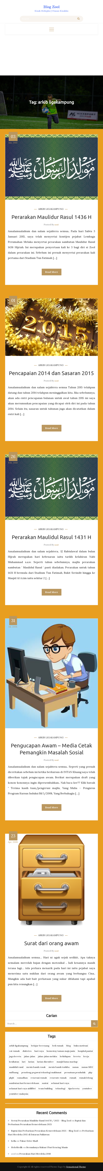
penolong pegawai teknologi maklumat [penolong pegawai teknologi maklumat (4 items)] (41, 1072)
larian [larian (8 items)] (31, 1061)
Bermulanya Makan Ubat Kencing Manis (47, 1147)
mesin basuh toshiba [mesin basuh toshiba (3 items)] (59, 1067)
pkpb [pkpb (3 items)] (11, 1077)
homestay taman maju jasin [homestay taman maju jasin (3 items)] (61, 1051)
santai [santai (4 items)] (45, 1083)
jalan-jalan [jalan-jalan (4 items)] (29, 1056)
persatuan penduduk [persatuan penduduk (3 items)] (75, 1072)
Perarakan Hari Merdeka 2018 (35, 1153)
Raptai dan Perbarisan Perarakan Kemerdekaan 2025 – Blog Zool (44, 1130)
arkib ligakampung (51, 208)
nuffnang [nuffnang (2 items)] (14, 1072)
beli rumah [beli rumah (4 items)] (57, 1045)
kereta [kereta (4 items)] (76, 1056)
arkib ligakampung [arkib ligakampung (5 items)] (18, 1045)
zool (56, 224)
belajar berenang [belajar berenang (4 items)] (40, 1045)
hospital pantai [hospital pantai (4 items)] (85, 1051)
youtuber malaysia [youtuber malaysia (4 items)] (18, 1093)
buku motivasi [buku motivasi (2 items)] (81, 1045)
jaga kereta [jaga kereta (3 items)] (15, 1056)
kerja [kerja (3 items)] (86, 1056)
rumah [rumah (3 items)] (72, 1077)
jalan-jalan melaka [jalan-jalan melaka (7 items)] (47, 1056)
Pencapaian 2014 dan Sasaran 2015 (51, 373)
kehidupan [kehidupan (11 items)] (65, 1056)
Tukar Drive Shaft (29, 1141)
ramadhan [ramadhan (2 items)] (22, 1077)
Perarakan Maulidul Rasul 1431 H (51, 537)
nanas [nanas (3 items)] (75, 1067)
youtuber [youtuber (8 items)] (87, 1088)
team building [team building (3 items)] (45, 1088)
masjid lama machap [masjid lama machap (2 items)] (67, 1061)
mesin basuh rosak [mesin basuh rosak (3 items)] (36, 1067)
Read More (51, 271)
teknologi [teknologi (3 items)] (60, 1088)
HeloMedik (17, 1147)
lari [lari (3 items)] (23, 1061)
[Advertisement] (51, 54)
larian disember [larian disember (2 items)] (45, 1061)
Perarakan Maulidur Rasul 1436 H (51, 217)
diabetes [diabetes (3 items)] (27, 1051)
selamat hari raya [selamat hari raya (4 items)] (60, 1083)
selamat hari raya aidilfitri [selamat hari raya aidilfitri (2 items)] (22, 1088)
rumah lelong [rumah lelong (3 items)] (86, 1077)
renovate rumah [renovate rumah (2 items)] (58, 1077)
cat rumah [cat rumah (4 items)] (14, 1051)
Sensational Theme (76, 1166)
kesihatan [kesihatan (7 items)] (14, 1061)
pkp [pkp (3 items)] (90, 1072)
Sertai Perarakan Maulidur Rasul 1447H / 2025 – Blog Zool (41, 1120)
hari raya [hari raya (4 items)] (39, 1051)
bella (13, 1141)
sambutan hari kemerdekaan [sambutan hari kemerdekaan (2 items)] (24, 1083)
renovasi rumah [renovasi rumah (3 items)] (39, 1077)
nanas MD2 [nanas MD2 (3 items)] (87, 1067)
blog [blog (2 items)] (68, 1045)
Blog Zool (51, 7)
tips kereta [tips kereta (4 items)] (73, 1088)
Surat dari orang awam (51, 943)
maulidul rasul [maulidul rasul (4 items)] (16, 1067)
